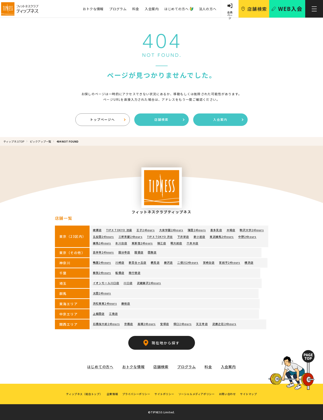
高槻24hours (147, 324)
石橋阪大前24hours (106, 324)
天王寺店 (202, 324)
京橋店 (128, 324)
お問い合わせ (227, 394)
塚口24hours (182, 324)
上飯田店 (99, 313)
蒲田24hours (197, 230)
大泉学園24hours (171, 230)
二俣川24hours (187, 262)
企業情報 (112, 394)
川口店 (128, 283)
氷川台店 (121, 243)
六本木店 (193, 243)
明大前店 (176, 243)
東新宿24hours (142, 243)
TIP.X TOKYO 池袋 (119, 230)
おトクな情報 (92, 8)
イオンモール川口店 (106, 283)
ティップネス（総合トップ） (84, 394)
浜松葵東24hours (105, 303)
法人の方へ (207, 8)
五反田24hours (103, 236)
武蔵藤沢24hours (149, 283)
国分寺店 (124, 252)
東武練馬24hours (222, 236)
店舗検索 (169, 119)
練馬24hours (102, 243)
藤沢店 (168, 262)
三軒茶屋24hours (130, 236)
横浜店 (249, 262)
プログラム (117, 8)
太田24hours (102, 293)
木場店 (231, 230)
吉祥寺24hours (103, 252)
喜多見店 (216, 230)
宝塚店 (164, 324)
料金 (135, 8)
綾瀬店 (97, 230)
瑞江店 (161, 243)
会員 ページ (230, 13)
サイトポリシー (164, 394)
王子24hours (145, 230)
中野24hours (247, 236)
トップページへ (107, 119)
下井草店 (183, 236)
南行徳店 (134, 273)
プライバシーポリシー (136, 394)
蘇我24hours (102, 273)
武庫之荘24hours (224, 324)
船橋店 (119, 273)
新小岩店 (199, 236)
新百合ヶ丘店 (137, 262)
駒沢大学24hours (252, 230)
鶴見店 (155, 262)
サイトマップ (249, 394)
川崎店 (119, 262)
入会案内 (151, 8)
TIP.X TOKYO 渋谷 (160, 236)
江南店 (113, 313)
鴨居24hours (102, 262)
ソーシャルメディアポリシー (197, 394)
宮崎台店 (209, 262)
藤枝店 (125, 303)
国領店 (138, 252)
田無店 (152, 252)
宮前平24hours (229, 262)
